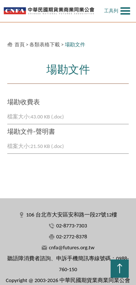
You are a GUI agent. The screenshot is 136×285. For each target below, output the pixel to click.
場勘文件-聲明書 (31, 132)
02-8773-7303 (71, 225)
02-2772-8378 (71, 236)
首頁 (20, 45)
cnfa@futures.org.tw (72, 247)
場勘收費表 (23, 102)
